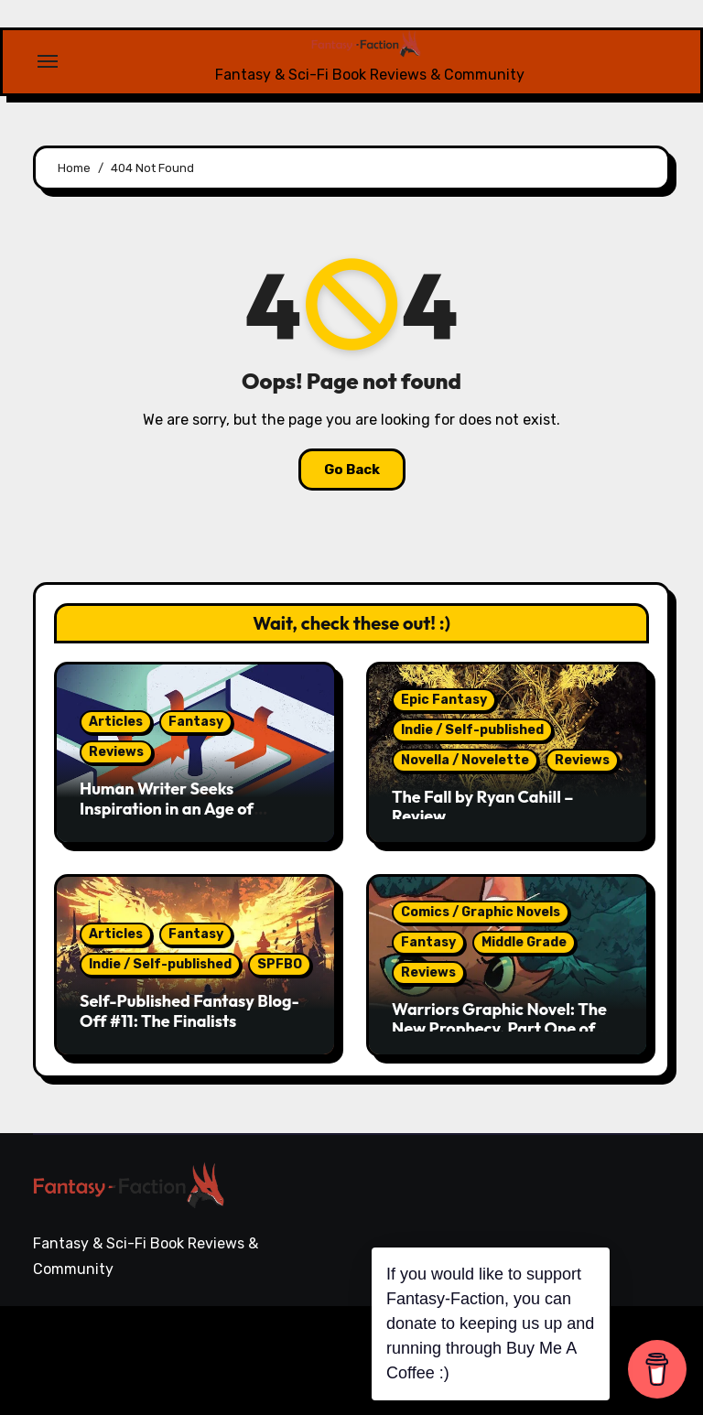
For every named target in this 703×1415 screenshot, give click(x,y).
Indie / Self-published (472, 730)
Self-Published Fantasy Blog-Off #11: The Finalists (189, 1011)
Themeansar (95, 1372)
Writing (645, 1339)
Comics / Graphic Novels (480, 912)
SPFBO (279, 964)
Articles (116, 721)
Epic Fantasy (444, 700)
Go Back (352, 469)
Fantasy (195, 721)
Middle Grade (524, 942)
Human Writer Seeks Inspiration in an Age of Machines (167, 808)
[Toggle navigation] (47, 61)
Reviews (116, 752)
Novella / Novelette (465, 760)
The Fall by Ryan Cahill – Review (483, 806)
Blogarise (290, 1347)
